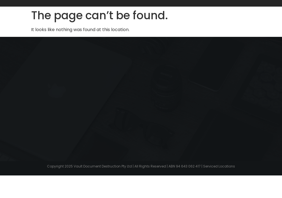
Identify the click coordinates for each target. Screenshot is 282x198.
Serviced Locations (219, 166)
